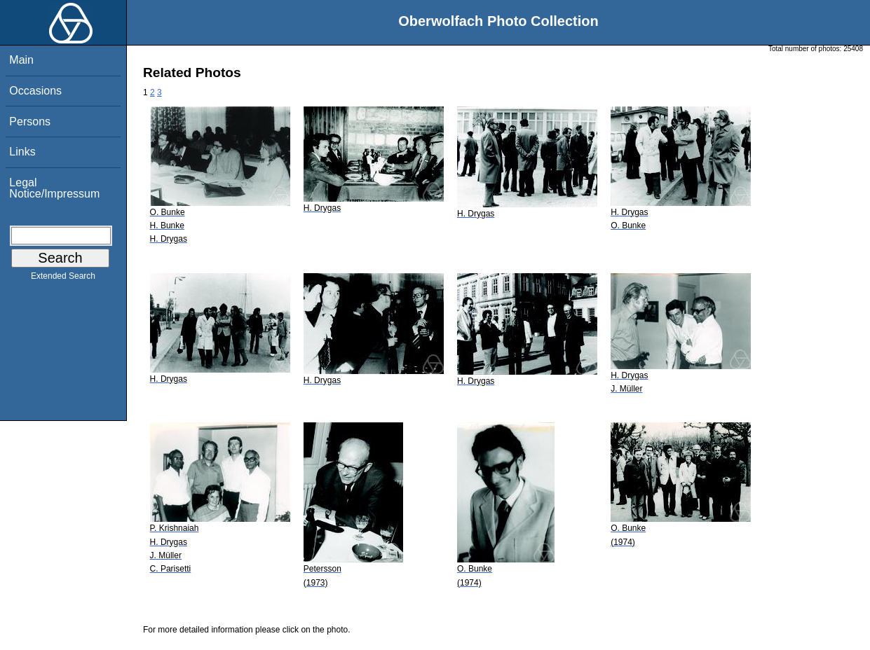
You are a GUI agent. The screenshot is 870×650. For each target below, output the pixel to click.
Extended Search (63, 279)
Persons (29, 121)
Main (21, 60)
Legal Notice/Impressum (54, 188)
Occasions (35, 91)
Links (22, 152)
